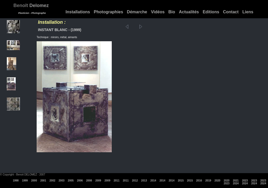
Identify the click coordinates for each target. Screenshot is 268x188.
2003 (61, 180)
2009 (98, 180)
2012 (135, 180)
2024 (236, 183)
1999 (25, 180)
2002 (52, 180)
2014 (153, 180)
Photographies (108, 12)
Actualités (189, 12)
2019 (208, 180)
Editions (211, 12)
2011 (116, 180)
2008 (89, 180)
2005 (71, 180)
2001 (43, 180)
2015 (180, 180)
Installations (78, 12)
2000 (34, 180)
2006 (80, 180)
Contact (231, 12)
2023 (245, 180)
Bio (171, 12)
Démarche (137, 12)
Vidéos (158, 12)
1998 (16, 180)
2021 (236, 180)
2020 (217, 180)
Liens (247, 12)
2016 (199, 180)
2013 (144, 180)
